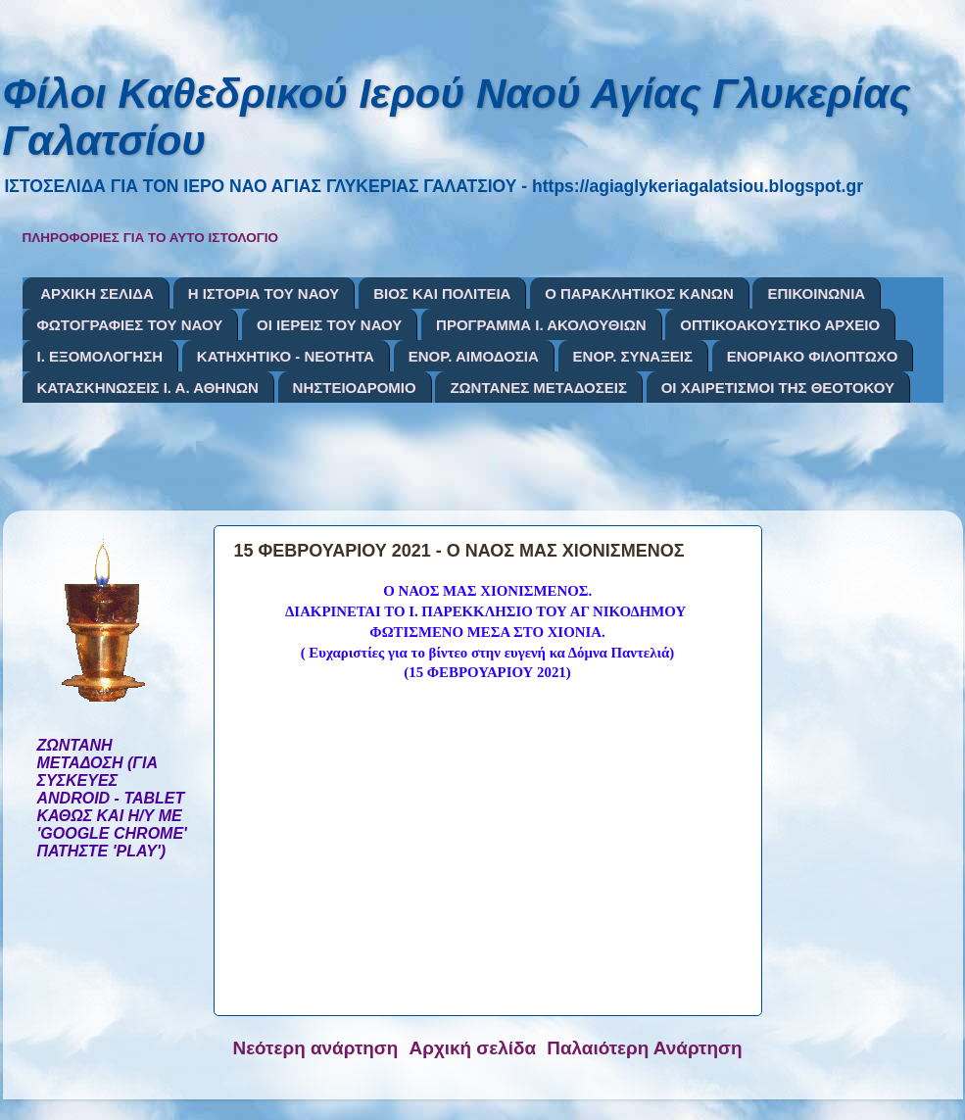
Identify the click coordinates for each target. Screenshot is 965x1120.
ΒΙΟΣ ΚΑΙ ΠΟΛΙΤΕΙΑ (441, 293)
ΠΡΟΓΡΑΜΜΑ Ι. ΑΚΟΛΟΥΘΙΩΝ (541, 325)
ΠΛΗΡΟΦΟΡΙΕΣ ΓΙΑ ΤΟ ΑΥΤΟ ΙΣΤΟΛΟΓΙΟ (151, 237)
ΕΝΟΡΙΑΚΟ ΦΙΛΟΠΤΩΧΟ (812, 356)
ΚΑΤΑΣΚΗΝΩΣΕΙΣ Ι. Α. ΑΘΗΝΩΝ (148, 387)
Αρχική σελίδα (473, 1048)
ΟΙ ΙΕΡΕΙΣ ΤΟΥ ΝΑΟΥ (329, 325)
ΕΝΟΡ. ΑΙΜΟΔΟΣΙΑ (474, 356)
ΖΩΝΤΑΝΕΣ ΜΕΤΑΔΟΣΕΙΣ (538, 387)
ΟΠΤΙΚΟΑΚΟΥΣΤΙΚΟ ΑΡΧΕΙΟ (780, 325)
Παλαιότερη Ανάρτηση (644, 1048)
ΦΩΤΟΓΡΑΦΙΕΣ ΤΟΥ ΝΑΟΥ (130, 325)
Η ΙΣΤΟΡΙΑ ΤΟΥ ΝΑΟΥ (264, 293)
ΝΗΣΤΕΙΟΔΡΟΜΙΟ (354, 387)
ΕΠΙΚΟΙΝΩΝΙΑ (816, 293)
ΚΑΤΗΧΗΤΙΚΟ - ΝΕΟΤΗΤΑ (285, 356)
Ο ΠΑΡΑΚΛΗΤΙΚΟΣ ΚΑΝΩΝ (639, 293)
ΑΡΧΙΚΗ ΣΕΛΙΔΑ (97, 293)
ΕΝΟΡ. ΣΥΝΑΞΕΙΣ (633, 356)
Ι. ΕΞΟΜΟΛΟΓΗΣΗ (100, 356)
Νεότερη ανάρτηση (316, 1048)
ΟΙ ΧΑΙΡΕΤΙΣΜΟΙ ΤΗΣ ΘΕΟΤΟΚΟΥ (777, 387)
